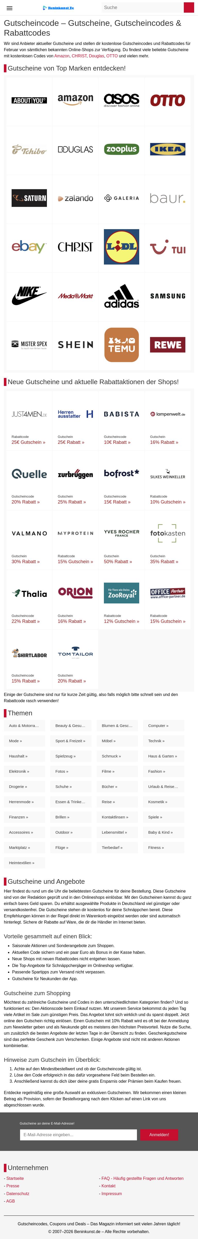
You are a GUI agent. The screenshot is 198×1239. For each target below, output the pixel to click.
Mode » (15, 741)
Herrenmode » (21, 802)
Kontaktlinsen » (115, 817)
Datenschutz (17, 1193)
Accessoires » (21, 832)
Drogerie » (18, 786)
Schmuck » (111, 756)
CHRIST (79, 56)
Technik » (156, 741)
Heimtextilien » (21, 863)
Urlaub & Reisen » (164, 786)
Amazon (62, 56)
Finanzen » (18, 817)
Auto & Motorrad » (24, 725)
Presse (12, 1186)
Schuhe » (63, 786)
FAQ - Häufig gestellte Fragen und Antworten (143, 1178)
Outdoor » (64, 832)
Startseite (15, 1178)
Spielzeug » (65, 756)
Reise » (108, 802)
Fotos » (61, 771)
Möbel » (109, 741)
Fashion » (156, 771)
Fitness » (156, 847)
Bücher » (109, 786)
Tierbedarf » (112, 847)
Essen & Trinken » (71, 802)
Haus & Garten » (162, 756)
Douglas (96, 56)
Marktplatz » (19, 847)
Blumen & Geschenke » (120, 725)
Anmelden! (159, 1135)
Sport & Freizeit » (70, 741)
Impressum (112, 1193)
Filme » (108, 771)
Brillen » (62, 817)
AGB (10, 1201)
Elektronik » (19, 771)
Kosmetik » (157, 802)
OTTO (112, 56)
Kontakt (109, 1186)
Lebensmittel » (114, 832)
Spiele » (155, 817)
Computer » (158, 725)
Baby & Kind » (160, 832)
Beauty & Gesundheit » (73, 725)
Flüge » (61, 847)
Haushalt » (18, 756)
